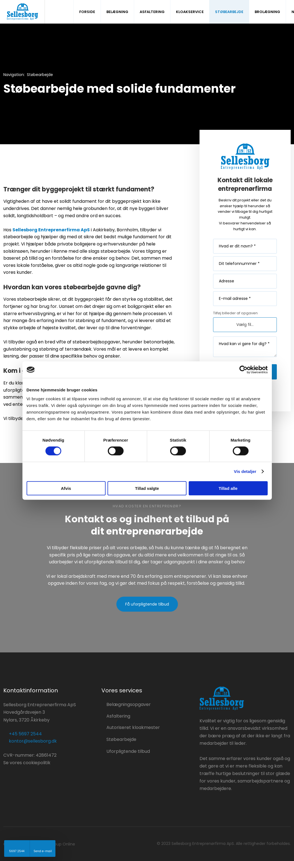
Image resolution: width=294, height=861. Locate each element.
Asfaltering (152, 11)
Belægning (117, 11)
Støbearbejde (229, 11)
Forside (87, 11)
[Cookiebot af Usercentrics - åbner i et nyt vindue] (243, 370)
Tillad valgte (147, 488)
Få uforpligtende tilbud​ (147, 604)
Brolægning (267, 11)
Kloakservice (190, 11)
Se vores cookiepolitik (26, 762)
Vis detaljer (245, 471)
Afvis (66, 488)
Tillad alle (228, 488)
